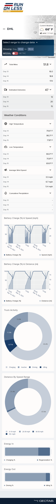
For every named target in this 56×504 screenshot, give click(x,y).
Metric (22, 53)
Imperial (7, 53)
